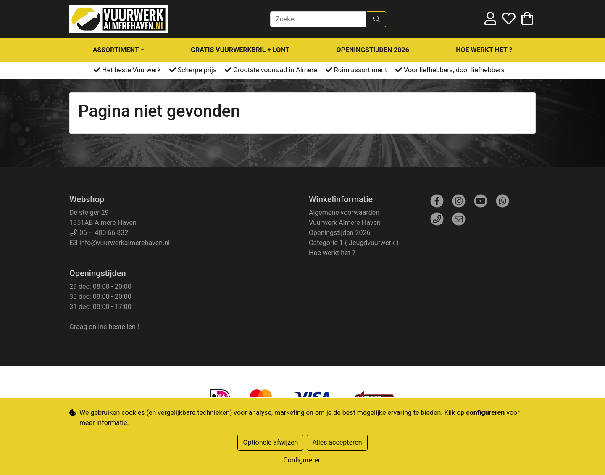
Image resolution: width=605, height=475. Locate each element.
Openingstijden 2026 (373, 50)
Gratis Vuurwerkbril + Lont (240, 50)
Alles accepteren (337, 442)
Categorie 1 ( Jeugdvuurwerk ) (354, 243)
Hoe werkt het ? (484, 50)
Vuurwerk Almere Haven (345, 223)
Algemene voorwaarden (344, 212)
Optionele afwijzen (270, 442)
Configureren (302, 460)
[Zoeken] (318, 19)
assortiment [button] (116, 50)
